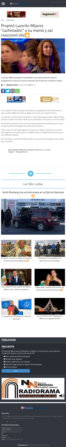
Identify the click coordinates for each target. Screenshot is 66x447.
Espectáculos (10, 20)
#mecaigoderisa (30, 149)
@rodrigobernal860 (16, 149)
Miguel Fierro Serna (13, 428)
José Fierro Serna (12, 430)
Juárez (6, 437)
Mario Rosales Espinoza (11, 432)
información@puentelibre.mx (12, 439)
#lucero (40, 149)
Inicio (2, 20)
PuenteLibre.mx (23, 445)
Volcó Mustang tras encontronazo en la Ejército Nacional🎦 (33, 194)
